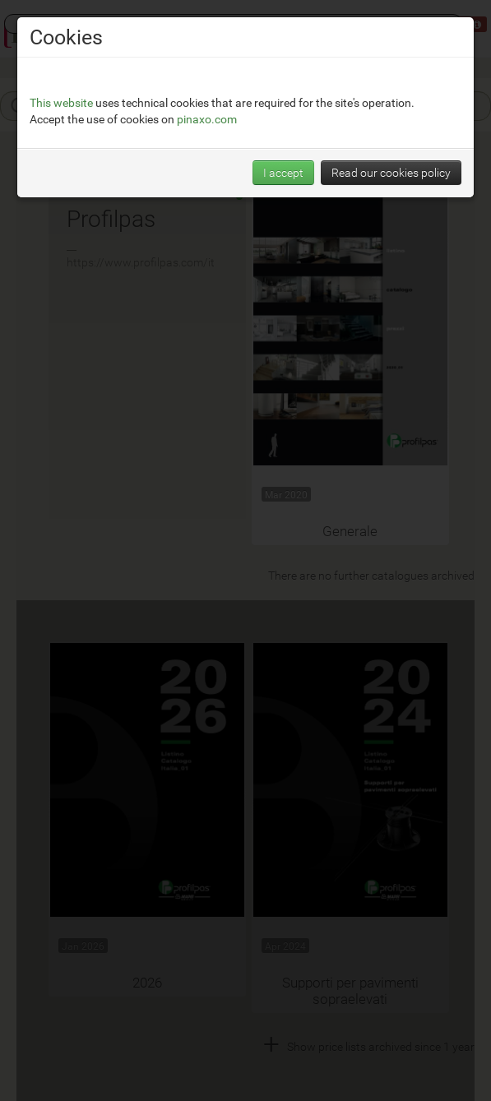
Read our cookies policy (391, 172)
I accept (283, 172)
